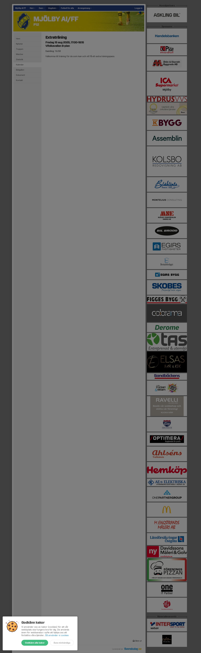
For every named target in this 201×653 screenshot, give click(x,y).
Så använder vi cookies (57, 635)
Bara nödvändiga (62, 642)
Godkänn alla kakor (34, 642)
